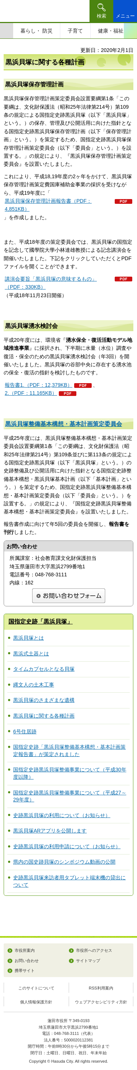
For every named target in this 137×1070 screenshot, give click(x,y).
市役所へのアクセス (94, 950)
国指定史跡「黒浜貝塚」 (40, 621)
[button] (101, 11)
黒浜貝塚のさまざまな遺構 (44, 700)
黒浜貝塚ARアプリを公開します (50, 831)
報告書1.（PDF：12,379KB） (38, 385)
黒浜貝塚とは (28, 638)
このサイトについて (36, 988)
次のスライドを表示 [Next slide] (130, 30)
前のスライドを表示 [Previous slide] (6, 30)
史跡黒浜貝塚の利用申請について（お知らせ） (67, 846)
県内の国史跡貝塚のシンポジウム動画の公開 (64, 862)
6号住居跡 (25, 731)
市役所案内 (25, 950)
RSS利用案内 (101, 988)
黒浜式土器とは (31, 653)
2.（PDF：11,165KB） (31, 393)
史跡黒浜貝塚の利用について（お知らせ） (61, 815)
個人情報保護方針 (36, 1002)
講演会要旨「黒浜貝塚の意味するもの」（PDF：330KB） (51, 283)
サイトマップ (88, 960)
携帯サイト (25, 970)
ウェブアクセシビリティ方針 (101, 1002)
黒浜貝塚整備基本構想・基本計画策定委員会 (63, 424)
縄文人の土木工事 (33, 685)
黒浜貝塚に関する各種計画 (44, 716)
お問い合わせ (27, 960)
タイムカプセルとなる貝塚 (44, 669)
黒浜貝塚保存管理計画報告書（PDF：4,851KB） (48, 205)
